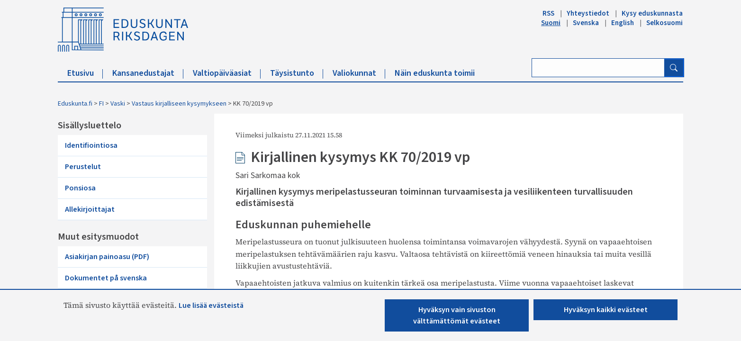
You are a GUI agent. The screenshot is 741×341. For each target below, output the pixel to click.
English (622, 23)
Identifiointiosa (91, 145)
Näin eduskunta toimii (435, 73)
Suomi (550, 23)
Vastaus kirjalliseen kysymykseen (179, 103)
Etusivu (85, 73)
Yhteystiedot (588, 13)
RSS (548, 13)
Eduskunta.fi (75, 103)
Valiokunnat (359, 73)
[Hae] (674, 68)
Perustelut (83, 167)
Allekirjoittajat (90, 209)
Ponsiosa (80, 188)
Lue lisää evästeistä (211, 305)
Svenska (586, 23)
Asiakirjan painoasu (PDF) (107, 256)
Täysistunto (296, 73)
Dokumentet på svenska (106, 278)
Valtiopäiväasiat (227, 73)
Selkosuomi (664, 23)
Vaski (117, 103)
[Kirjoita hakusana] (598, 68)
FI (101, 103)
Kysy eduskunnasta (652, 13)
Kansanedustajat (147, 73)
